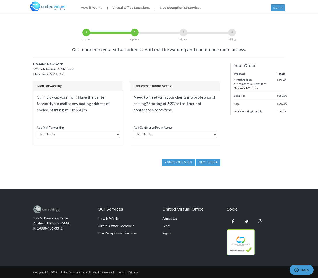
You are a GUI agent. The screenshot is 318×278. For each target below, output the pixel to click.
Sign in (277, 7)
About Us (169, 218)
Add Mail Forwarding (50, 127)
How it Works (91, 8)
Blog (166, 226)
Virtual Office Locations (131, 8)
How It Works (108, 218)
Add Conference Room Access (153, 127)
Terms (121, 272)
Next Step (208, 162)
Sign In (167, 233)
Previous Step (178, 162)
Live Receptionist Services (180, 8)
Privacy (133, 272)
